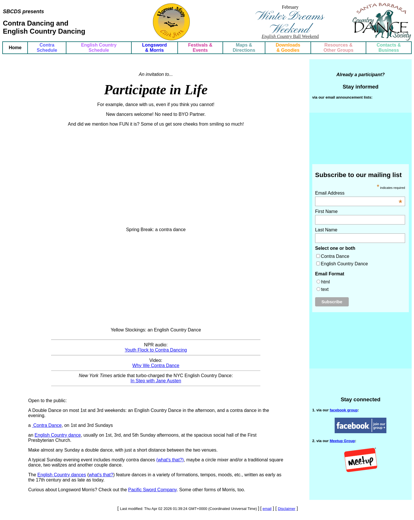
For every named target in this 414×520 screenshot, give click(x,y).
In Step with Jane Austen (156, 380)
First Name (326, 211)
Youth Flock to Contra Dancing (156, 350)
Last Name (326, 229)
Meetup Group (342, 441)
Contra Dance (47, 425)
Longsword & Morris (154, 48)
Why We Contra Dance (155, 365)
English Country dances (61, 474)
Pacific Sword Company (152, 489)
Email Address (358, 193)
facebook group (344, 410)
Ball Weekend (290, 36)
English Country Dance (344, 263)
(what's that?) (170, 459)
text (325, 289)
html (325, 281)
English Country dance (57, 435)
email (266, 508)
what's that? (101, 474)
